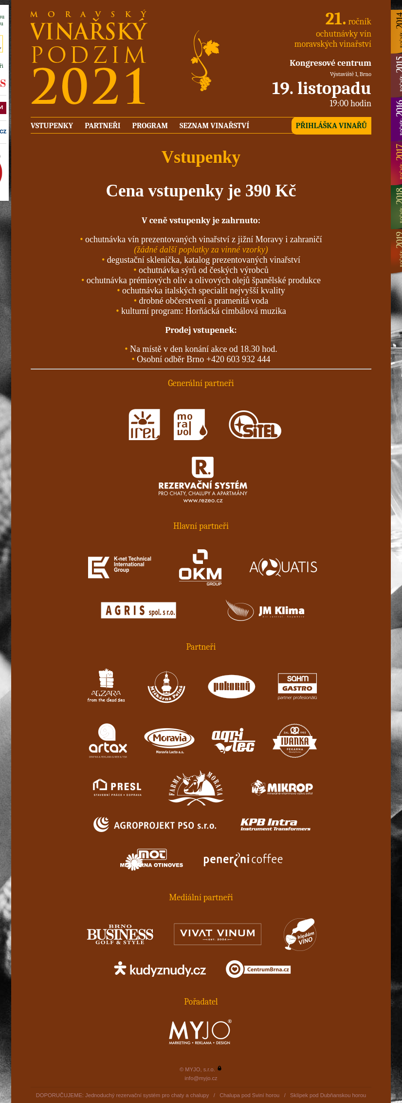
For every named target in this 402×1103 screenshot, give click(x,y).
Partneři (102, 125)
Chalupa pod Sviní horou (249, 1095)
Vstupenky (52, 125)
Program (149, 125)
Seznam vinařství (214, 125)
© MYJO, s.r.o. (197, 1069)
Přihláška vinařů (331, 125)
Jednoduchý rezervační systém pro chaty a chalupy (147, 1095)
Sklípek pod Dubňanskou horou (328, 1095)
